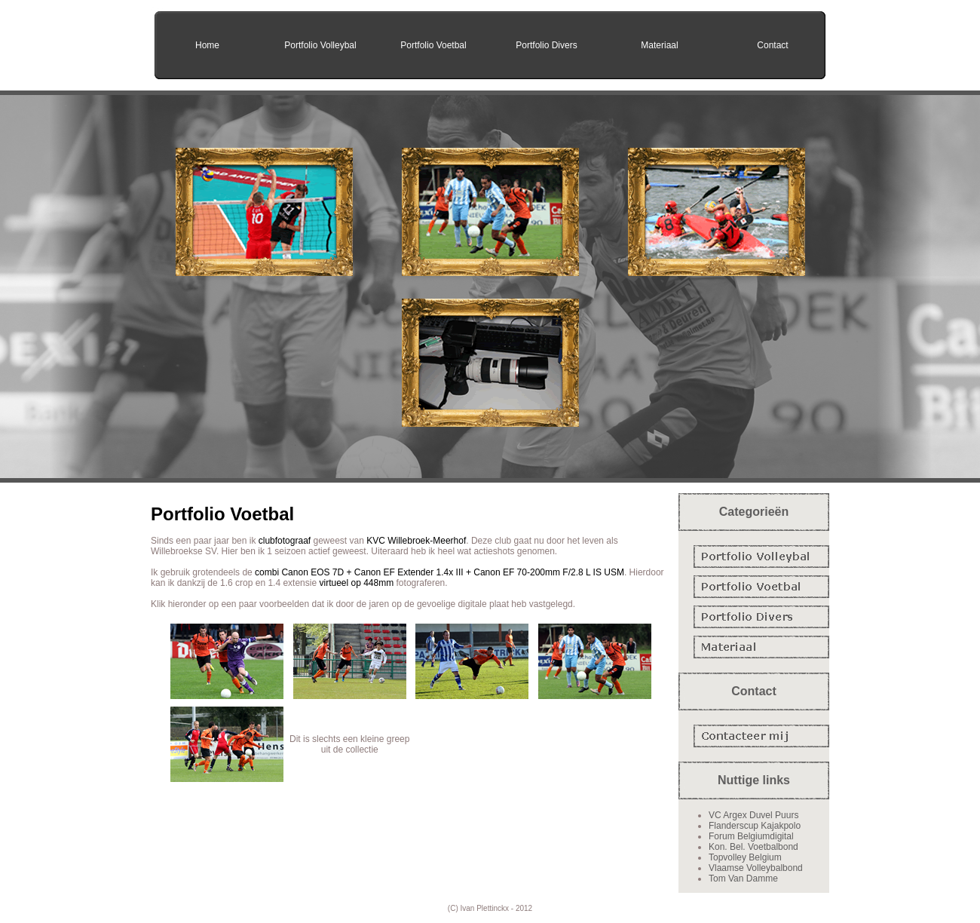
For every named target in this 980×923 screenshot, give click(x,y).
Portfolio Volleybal (320, 45)
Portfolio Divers (546, 45)
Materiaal (659, 45)
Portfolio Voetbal (433, 45)
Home (207, 45)
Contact (772, 45)
